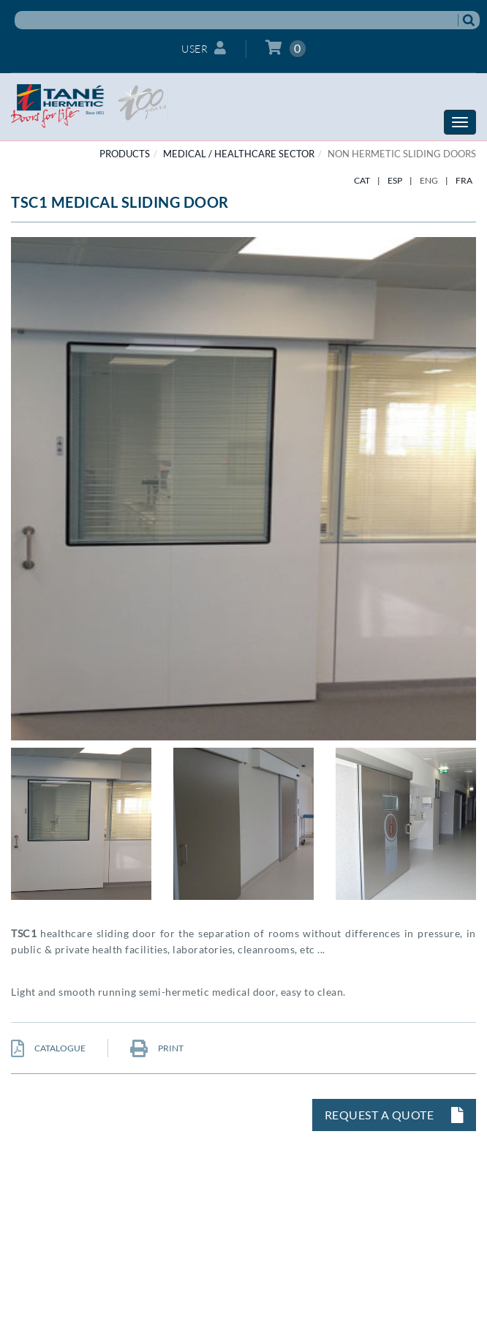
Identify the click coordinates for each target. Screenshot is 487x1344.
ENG (429, 180)
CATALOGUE (48, 1048)
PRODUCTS (124, 153)
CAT (362, 180)
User (204, 48)
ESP (395, 180)
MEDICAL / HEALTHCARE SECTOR (238, 153)
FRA (464, 180)
